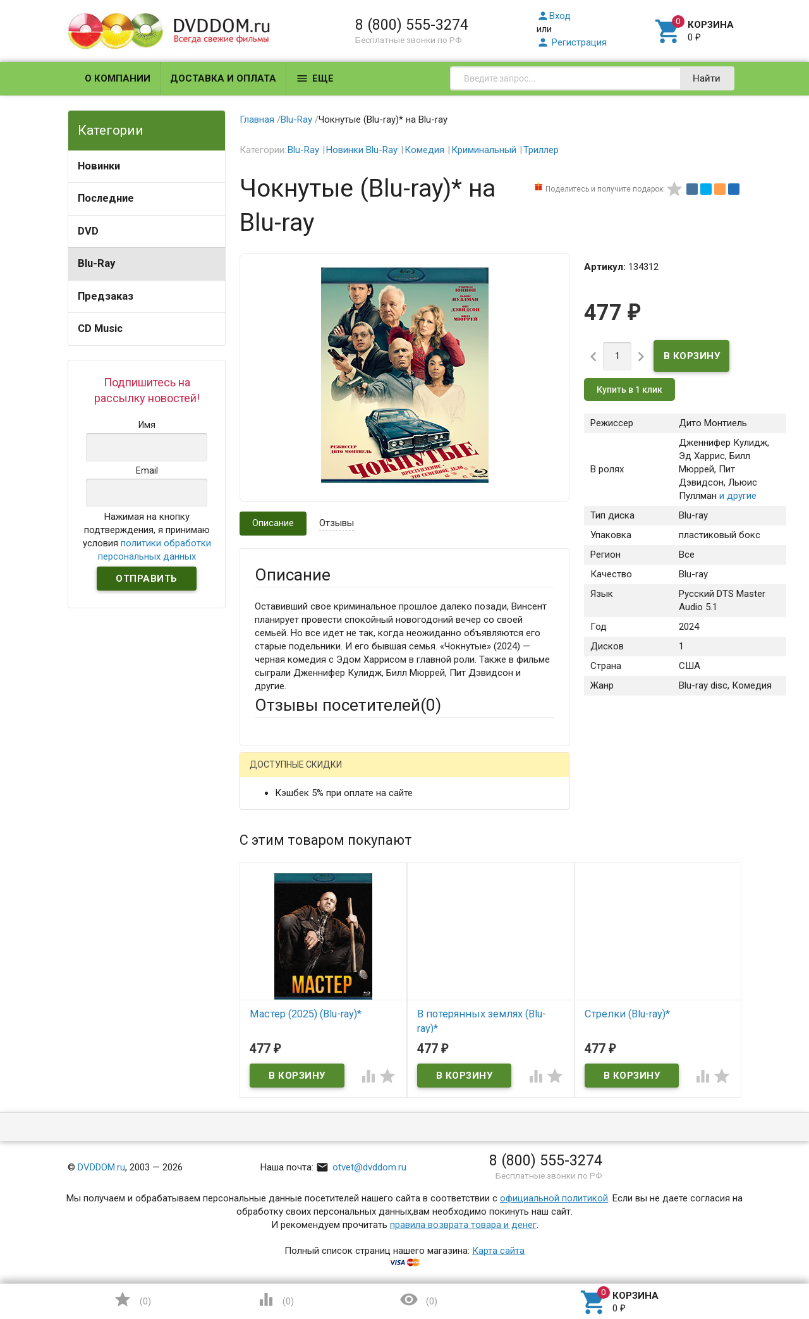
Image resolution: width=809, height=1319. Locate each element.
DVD (88, 231)
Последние (106, 198)
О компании (117, 78)
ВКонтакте (412, 774)
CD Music (100, 328)
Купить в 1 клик (629, 389)
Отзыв (269, 957)
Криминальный (483, 150)
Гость (271, 772)
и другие (737, 495)
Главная (257, 119)
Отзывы (336, 523)
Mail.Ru (335, 774)
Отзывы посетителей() (348, 705)
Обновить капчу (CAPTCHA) (414, 1148)
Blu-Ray (96, 263)
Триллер (541, 150)
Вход (554, 15)
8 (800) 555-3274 (411, 25)
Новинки (99, 166)
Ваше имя (275, 818)
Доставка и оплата (223, 78)
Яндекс (491, 774)
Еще (315, 78)
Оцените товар (287, 936)
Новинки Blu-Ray (362, 150)
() (132, 1299)
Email (266, 853)
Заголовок (278, 901)
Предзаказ (105, 296)
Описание (273, 523)
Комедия (424, 150)
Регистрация (572, 42)
